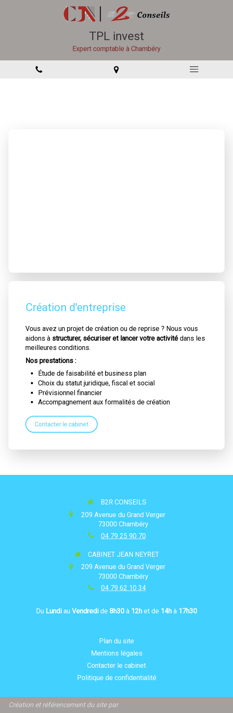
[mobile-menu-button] (194, 69)
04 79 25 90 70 (123, 536)
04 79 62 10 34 (123, 588)
